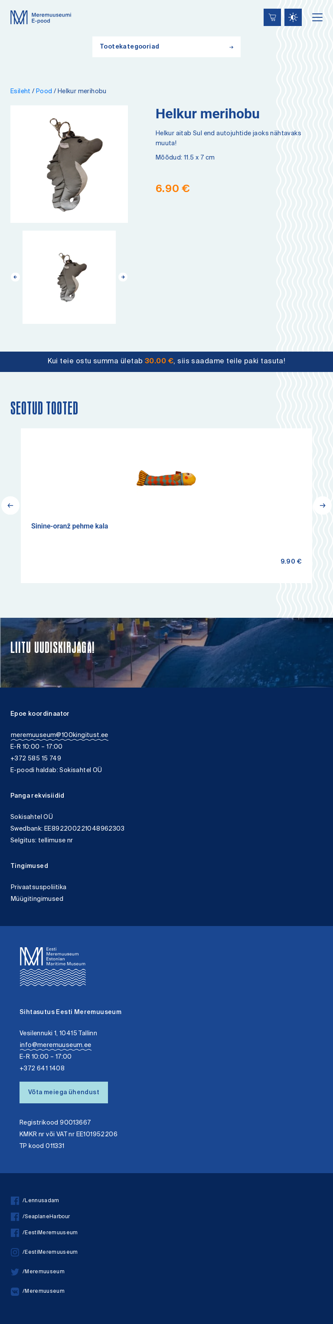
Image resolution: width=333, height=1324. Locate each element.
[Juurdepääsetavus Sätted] (293, 17)
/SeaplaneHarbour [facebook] (40, 1217)
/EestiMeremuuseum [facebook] (44, 1233)
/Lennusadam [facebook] (35, 1201)
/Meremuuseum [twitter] (38, 1272)
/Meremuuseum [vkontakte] (38, 1291)
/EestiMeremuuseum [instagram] (44, 1252)
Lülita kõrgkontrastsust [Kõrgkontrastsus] (12, 6)
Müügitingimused (37, 899)
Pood (44, 91)
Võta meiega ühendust (63, 1093)
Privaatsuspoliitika (39, 887)
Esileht (20, 91)
